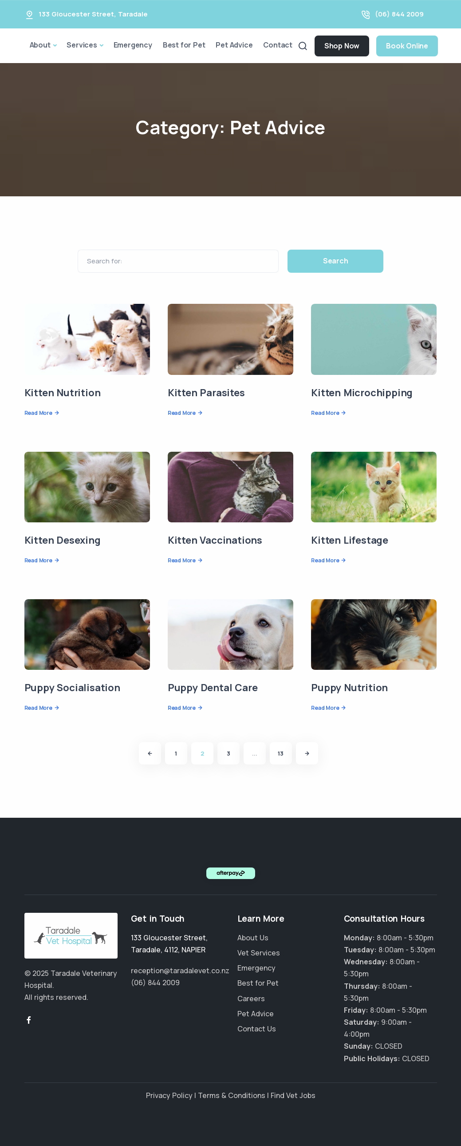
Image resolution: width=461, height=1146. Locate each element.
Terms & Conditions (231, 1095)
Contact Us (256, 1029)
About (40, 45)
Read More (38, 413)
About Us (252, 938)
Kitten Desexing (62, 540)
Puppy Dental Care (213, 687)
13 (281, 753)
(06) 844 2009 (399, 14)
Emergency (133, 45)
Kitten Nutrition (62, 392)
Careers (251, 998)
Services (82, 45)
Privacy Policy (169, 1095)
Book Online (407, 46)
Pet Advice (234, 45)
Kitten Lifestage (349, 540)
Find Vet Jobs (293, 1095)
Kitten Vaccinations (215, 540)
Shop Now (341, 46)
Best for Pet (184, 45)
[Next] (307, 753)
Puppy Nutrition (349, 687)
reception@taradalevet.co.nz (180, 970)
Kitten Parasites (206, 392)
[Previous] (150, 753)
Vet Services (258, 953)
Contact (277, 45)
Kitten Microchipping (362, 392)
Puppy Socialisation (72, 687)
